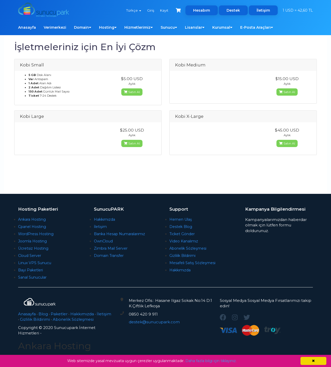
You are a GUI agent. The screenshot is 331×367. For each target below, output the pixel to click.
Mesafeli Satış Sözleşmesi (192, 263)
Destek (233, 10)
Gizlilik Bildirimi (182, 255)
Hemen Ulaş (180, 219)
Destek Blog (180, 226)
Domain (82, 27)
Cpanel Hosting (32, 226)
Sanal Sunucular (32, 277)
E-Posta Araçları (256, 27)
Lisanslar (195, 27)
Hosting (108, 27)
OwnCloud (103, 241)
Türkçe (132, 10)
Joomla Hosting (32, 241)
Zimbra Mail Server (110, 248)
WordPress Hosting (36, 234)
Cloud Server (29, 255)
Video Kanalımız (183, 241)
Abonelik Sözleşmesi (187, 248)
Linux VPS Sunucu (34, 263)
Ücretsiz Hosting (33, 248)
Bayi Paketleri (30, 270)
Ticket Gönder (182, 234)
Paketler (59, 313)
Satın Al (132, 92)
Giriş (149, 10)
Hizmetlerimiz (138, 27)
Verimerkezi (55, 27)
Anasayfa (27, 27)
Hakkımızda (104, 219)
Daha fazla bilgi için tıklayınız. (211, 360)
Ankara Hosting (32, 219)
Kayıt (164, 10)
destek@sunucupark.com (154, 321)
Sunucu (169, 27)
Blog (43, 313)
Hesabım (201, 10)
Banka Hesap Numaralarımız (119, 234)
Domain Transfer (109, 255)
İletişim (263, 10)
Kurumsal (222, 27)
